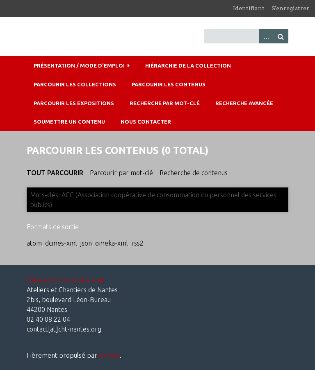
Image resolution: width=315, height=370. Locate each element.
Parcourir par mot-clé (121, 172)
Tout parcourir (55, 172)
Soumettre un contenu (69, 121)
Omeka (109, 355)
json (86, 243)
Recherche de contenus (194, 172)
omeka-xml (111, 243)
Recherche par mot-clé (165, 103)
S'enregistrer (290, 8)
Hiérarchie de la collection (188, 65)
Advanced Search (266, 36)
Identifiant (249, 8)
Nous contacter (146, 121)
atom (34, 243)
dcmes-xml (61, 243)
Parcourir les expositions (74, 103)
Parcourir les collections (75, 84)
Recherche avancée (244, 103)
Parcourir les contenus (168, 84)
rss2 (137, 243)
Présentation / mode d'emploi (79, 65)
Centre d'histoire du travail (65, 280)
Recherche (281, 36)
